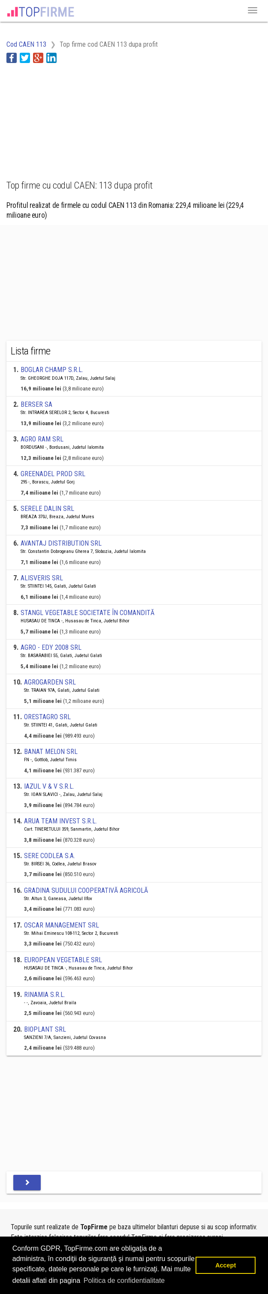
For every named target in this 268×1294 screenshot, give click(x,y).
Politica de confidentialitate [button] (124, 1280)
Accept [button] (225, 1265)
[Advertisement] (75, 116)
